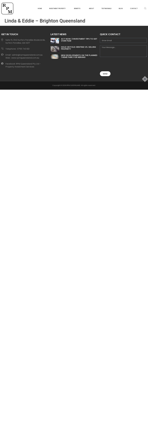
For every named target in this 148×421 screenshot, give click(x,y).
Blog (121, 8)
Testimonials (106, 8)
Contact (134, 8)
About (91, 8)
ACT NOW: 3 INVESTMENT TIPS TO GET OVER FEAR (79, 39)
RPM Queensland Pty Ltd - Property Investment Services (23, 65)
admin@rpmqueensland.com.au (27, 55)
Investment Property (58, 8)
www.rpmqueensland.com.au (25, 57)
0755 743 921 (23, 48)
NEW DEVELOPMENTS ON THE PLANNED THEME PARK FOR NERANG (79, 56)
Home (40, 8)
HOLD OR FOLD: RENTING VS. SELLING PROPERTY (78, 48)
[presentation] (118, 64)
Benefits (78, 8)
